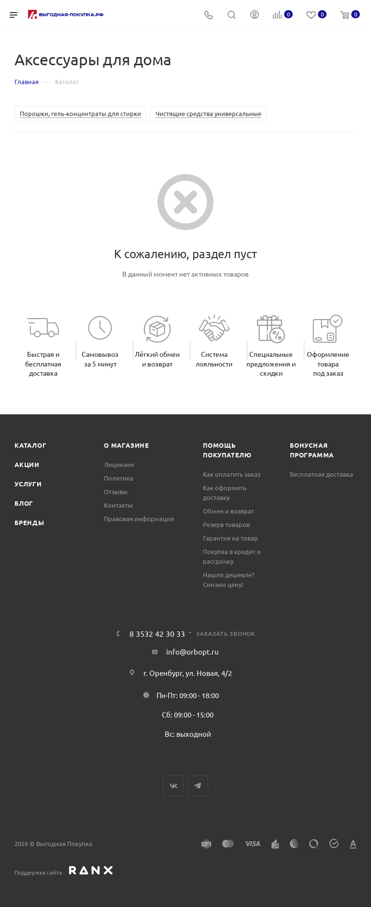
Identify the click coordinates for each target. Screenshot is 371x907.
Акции (27, 464)
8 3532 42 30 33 (157, 633)
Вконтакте (173, 785)
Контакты (118, 505)
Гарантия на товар (230, 538)
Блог (23, 503)
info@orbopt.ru (192, 651)
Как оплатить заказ (231, 474)
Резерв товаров (226, 524)
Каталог (30, 445)
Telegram (197, 785)
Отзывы (116, 491)
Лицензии (119, 464)
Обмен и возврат (228, 511)
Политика (118, 478)
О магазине (126, 445)
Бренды (29, 522)
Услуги (28, 484)
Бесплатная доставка (321, 474)
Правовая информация (139, 518)
